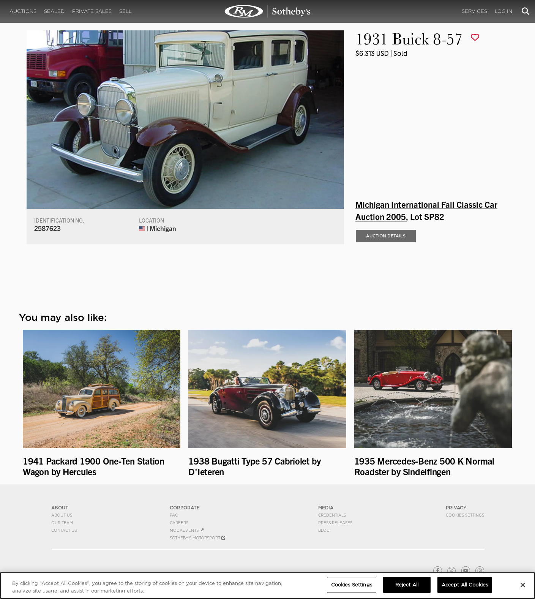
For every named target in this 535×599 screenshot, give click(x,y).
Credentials (332, 515)
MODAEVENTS (187, 530)
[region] (267, 585)
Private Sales (92, 11)
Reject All (406, 585)
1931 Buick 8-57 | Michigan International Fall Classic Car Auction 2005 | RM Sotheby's (267, 11)
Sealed (54, 11)
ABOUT (59, 507)
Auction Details (386, 236)
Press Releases (335, 522)
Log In (503, 11)
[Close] (522, 585)
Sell (125, 11)
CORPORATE (185, 507)
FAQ (174, 515)
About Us (61, 515)
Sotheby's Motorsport (197, 538)
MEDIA (325, 507)
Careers (179, 522)
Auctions (22, 11)
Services (474, 11)
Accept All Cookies (465, 585)
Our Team (62, 522)
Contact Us (64, 530)
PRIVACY (456, 507)
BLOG (324, 530)
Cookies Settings (465, 515)
